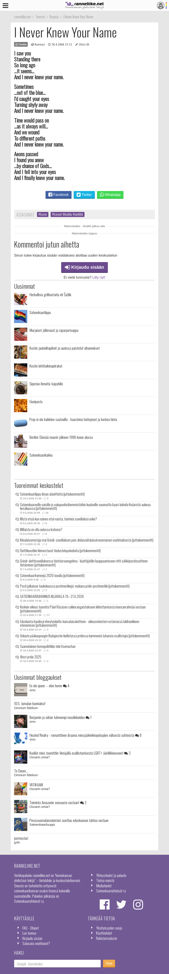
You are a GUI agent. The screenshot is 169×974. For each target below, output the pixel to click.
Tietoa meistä (105, 880)
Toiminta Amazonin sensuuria (57, 802)
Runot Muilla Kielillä (67, 214)
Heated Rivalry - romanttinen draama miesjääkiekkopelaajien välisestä (85, 735)
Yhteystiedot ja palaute (111, 875)
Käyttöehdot (104, 933)
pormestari (21, 838)
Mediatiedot (104, 885)
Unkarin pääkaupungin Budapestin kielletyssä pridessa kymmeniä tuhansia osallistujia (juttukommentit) (85, 635)
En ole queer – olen (49, 685)
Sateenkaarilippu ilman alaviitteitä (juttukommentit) (52, 494)
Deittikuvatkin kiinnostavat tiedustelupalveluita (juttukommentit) (60, 550)
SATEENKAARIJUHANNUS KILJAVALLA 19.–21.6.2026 (52, 596)
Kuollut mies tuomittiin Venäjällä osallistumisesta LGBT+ (79, 753)
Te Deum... (21, 771)
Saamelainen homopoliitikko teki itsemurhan (47, 646)
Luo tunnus (29, 933)
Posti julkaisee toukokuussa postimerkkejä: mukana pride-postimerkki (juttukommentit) (75, 586)
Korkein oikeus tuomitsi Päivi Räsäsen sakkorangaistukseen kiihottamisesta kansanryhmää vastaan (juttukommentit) (83, 609)
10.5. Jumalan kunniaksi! (29, 703)
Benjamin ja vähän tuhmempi (60, 717)
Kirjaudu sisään (84, 267)
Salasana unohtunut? (36, 943)
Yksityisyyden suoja (109, 928)
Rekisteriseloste (106, 938)
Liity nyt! (98, 277)
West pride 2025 (30, 657)
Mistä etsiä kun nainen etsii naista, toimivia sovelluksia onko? (58, 519)
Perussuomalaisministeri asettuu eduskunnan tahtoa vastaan (68, 820)
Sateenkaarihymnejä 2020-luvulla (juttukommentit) (52, 575)
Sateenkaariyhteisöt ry (111, 890)
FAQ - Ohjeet (30, 928)
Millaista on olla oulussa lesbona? (41, 529)
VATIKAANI (36, 784)
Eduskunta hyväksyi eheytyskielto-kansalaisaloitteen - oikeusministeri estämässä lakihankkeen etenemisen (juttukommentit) (79, 623)
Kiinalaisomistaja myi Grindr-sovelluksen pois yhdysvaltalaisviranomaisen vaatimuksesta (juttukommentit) (86, 540)
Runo (43, 214)
